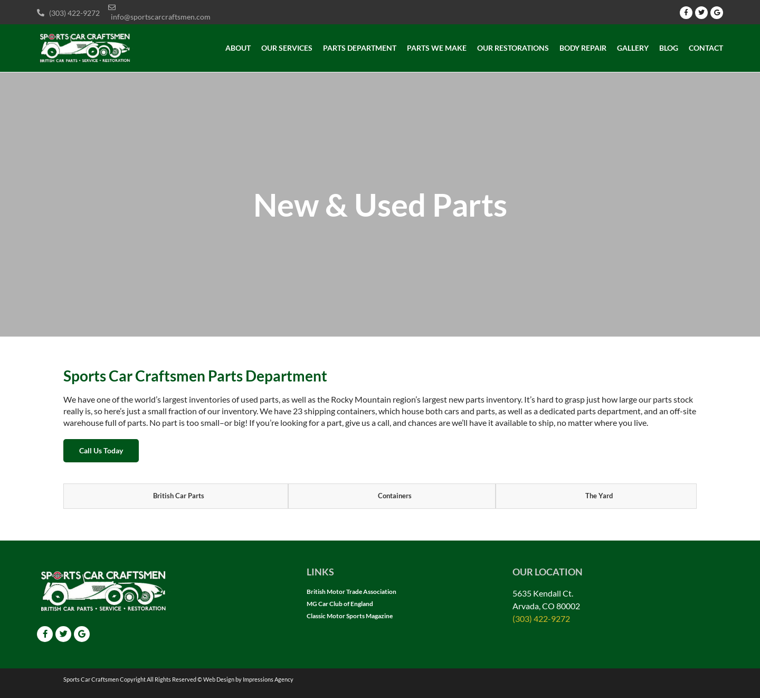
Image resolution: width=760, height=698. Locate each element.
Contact (706, 47)
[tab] (175, 496)
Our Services (286, 47)
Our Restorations (513, 47)
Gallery (633, 47)
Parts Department (359, 47)
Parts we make (437, 47)
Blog (668, 47)
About (238, 47)
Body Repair (582, 47)
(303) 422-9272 (541, 618)
